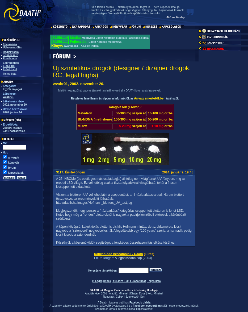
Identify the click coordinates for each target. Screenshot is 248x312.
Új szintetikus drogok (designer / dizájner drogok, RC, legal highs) (122, 71)
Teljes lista (9, 73)
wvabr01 (8, 96)
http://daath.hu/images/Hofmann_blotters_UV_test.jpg (94, 203)
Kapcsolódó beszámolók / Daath (118, 254)
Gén (142, 296)
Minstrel (123, 293)
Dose (142, 293)
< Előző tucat (137, 281)
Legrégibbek (11, 62)
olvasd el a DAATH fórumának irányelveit (136, 90)
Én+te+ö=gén (75, 172)
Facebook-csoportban (147, 305)
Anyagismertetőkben (150, 98)
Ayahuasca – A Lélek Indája (81, 45)
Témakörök (10, 44)
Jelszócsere (10, 55)
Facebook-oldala (139, 302)
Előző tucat (10, 69)
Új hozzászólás (12, 47)
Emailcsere (10, 58)
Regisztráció (11, 52)
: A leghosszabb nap (127, 258)
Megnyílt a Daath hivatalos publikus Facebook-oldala (115, 37)
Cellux (119, 296)
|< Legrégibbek (101, 281)
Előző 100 (9, 66)
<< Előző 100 (120, 281)
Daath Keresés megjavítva (105, 41)
